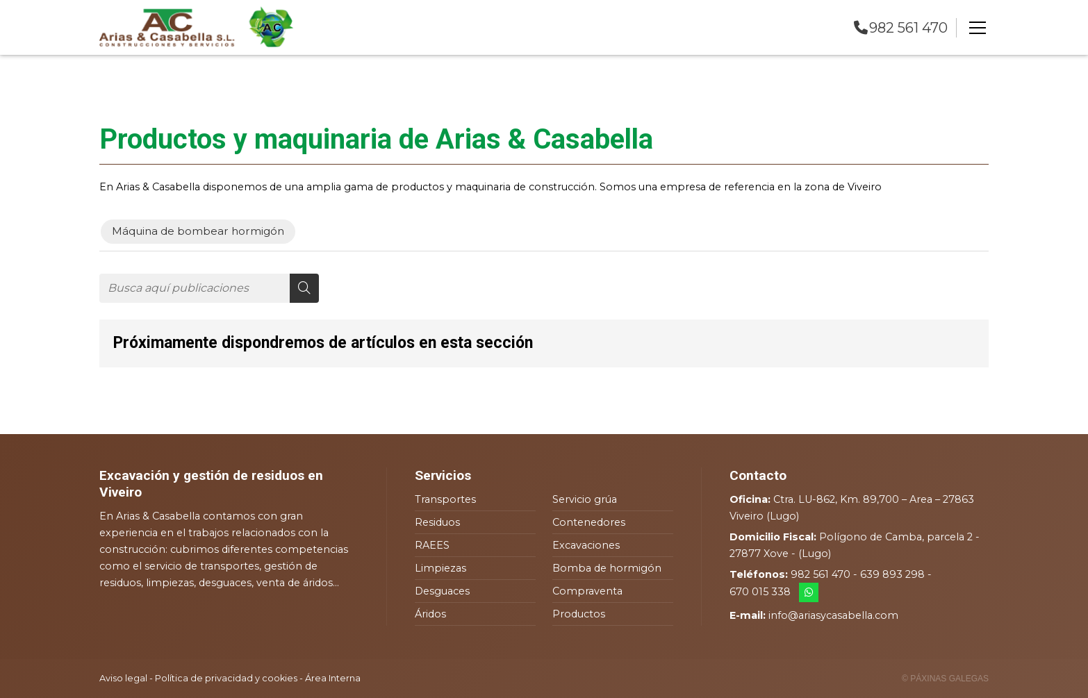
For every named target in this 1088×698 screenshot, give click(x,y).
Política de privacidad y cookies (226, 678)
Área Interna (333, 678)
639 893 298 (892, 574)
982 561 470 (820, 574)
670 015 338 (760, 591)
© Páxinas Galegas (945, 678)
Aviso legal (123, 678)
